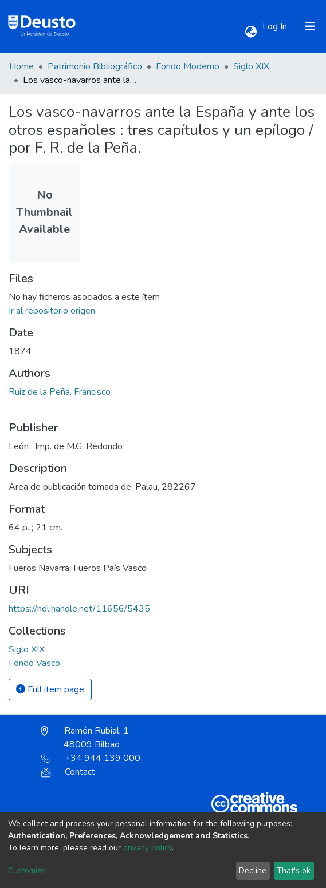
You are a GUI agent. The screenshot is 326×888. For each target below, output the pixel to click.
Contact (68, 772)
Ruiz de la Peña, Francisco (60, 392)
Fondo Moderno (187, 66)
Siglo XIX (251, 66)
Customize (26, 870)
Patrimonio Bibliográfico (95, 66)
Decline (252, 870)
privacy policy (147, 847)
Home (21, 66)
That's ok (294, 870)
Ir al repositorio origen (52, 310)
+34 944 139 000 (90, 758)
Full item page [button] (50, 689)
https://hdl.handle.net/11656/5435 (79, 608)
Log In (275, 26)
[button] (250, 32)
